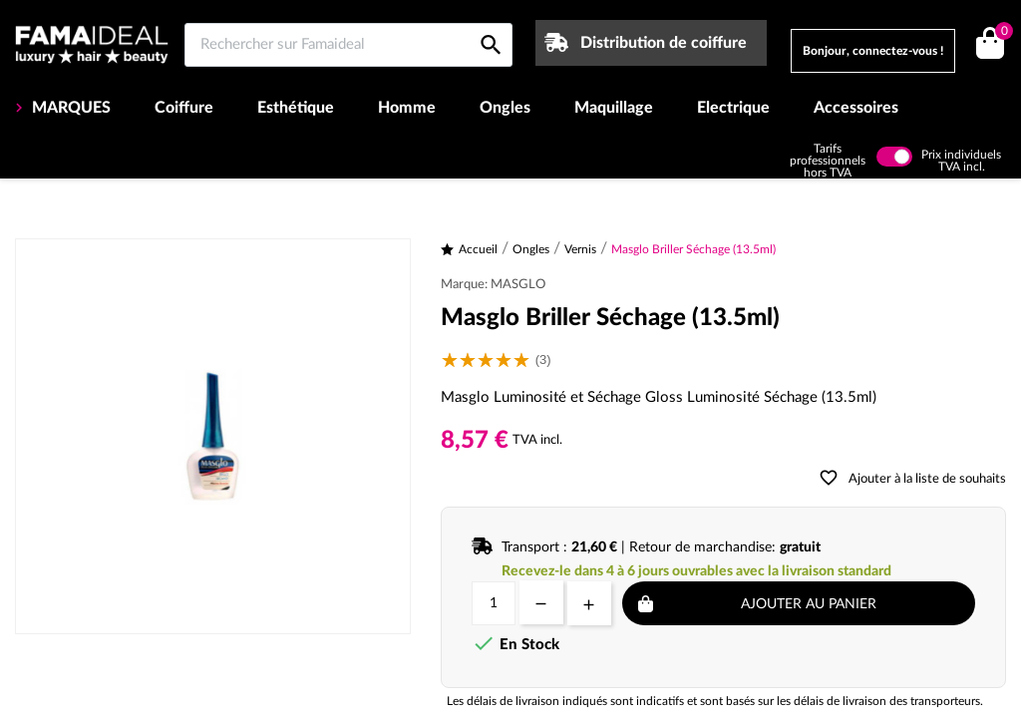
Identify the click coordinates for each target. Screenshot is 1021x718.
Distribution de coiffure (663, 43)
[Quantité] (493, 603)
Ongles (505, 108)
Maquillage (613, 108)
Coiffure (184, 108)
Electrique (733, 108)
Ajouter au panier (808, 604)
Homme (407, 108)
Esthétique (295, 108)
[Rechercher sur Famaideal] (348, 45)
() (1000, 33)
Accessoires (856, 108)
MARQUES (69, 108)
